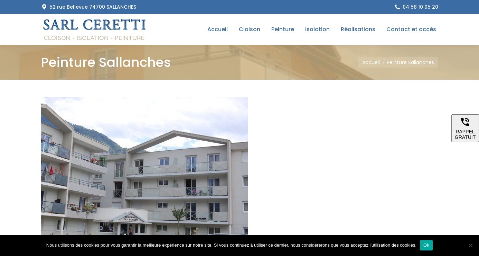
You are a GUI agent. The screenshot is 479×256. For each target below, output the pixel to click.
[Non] (470, 245)
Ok (426, 245)
